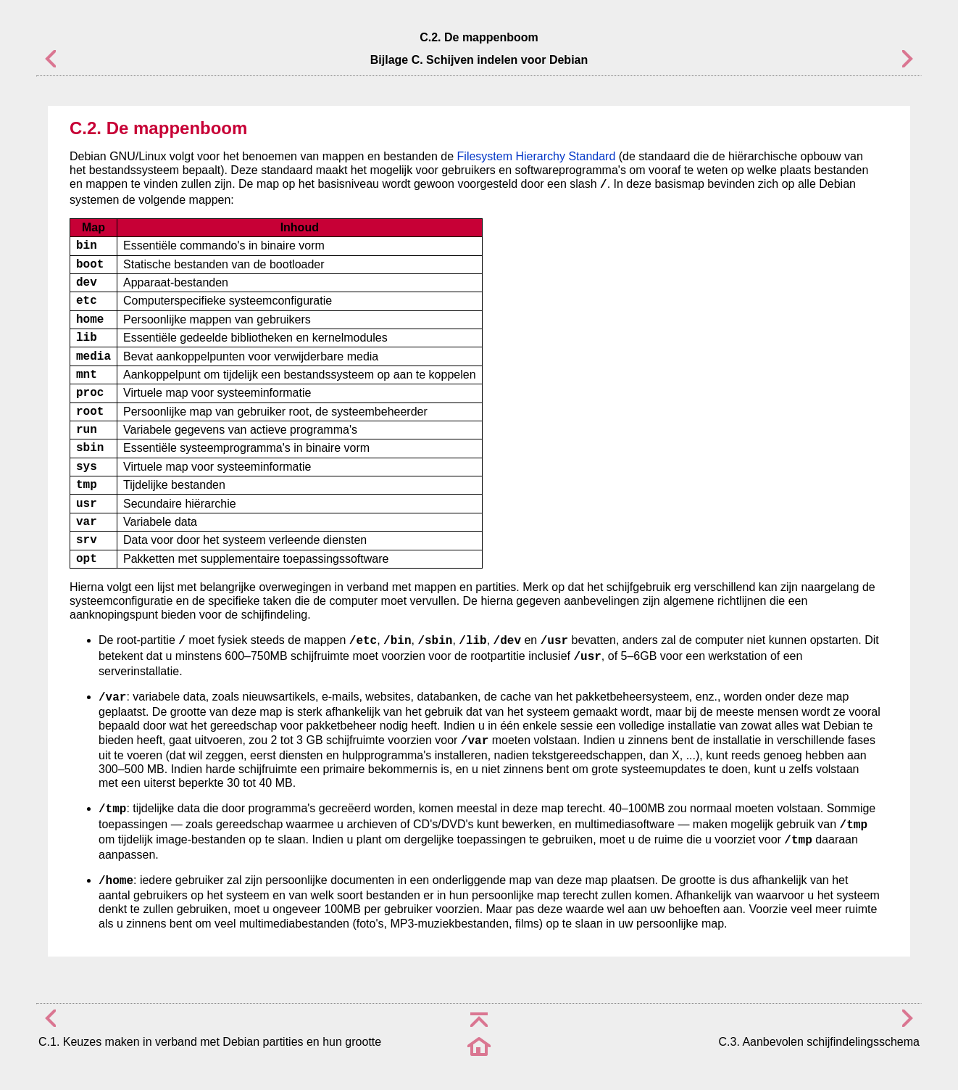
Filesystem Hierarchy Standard (536, 156)
